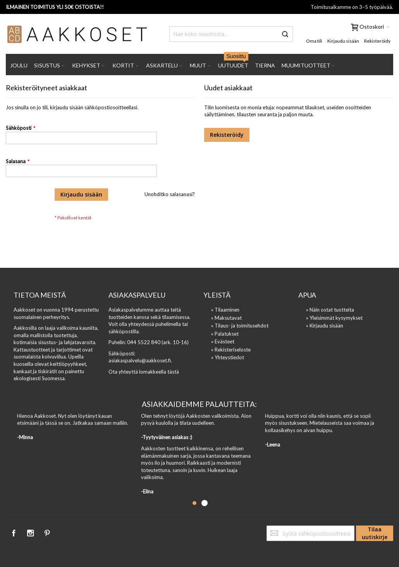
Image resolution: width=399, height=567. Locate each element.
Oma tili (314, 41)
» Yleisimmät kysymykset (334, 318)
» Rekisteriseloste (231, 349)
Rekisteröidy (377, 41)
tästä (173, 372)
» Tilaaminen (225, 310)
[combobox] (231, 34)
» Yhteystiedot (227, 357)
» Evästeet (222, 341)
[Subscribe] (374, 533)
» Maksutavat (226, 318)
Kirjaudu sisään (343, 41)
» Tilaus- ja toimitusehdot (239, 325)
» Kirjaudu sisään (324, 325)
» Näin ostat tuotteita (330, 310)
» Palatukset (225, 334)
